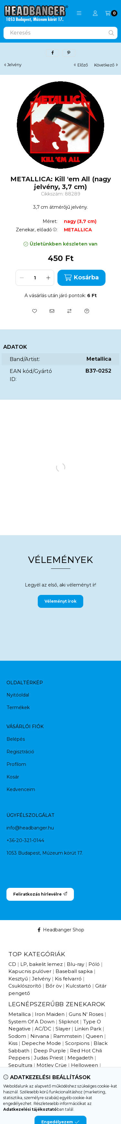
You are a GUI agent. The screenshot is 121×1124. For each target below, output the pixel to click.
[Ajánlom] (51, 311)
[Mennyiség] (34, 278)
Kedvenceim (20, 789)
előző (81, 65)
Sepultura (20, 1065)
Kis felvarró (68, 979)
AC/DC (43, 1029)
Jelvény (14, 65)
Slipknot (69, 1022)
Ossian (16, 1072)
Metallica (19, 1014)
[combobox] (60, 32)
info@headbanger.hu (30, 828)
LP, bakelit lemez (41, 964)
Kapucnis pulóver (29, 971)
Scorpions (77, 1043)
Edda (34, 1072)
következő (106, 65)
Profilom (16, 764)
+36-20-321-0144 (25, 840)
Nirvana (39, 1036)
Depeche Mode (41, 1043)
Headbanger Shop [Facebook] (60, 930)
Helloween (84, 1065)
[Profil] (95, 13)
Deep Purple (50, 1051)
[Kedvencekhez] (34, 311)
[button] (79, 13)
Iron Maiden (50, 1014)
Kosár (12, 777)
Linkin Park (88, 1029)
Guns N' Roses (86, 1014)
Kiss (12, 1043)
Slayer (62, 1029)
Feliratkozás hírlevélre (40, 894)
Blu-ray (75, 964)
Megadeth (80, 1058)
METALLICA (78, 230)
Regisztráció (20, 752)
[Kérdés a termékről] (86, 311)
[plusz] (48, 278)
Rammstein (67, 1036)
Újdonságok (23, 1093)
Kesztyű (18, 979)
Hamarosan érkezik (66, 1093)
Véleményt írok (60, 601)
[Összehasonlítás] (69, 311)
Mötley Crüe (51, 1065)
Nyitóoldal (17, 695)
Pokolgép (57, 1072)
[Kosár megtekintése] (111, 13)
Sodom (17, 1036)
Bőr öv (53, 986)
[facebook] (52, 53)
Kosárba (81, 277)
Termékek (18, 707)
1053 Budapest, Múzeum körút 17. (44, 853)
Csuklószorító (24, 986)
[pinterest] (68, 53)
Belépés (15, 739)
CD (12, 964)
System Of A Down (31, 1022)
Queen (94, 1036)
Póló (94, 964)
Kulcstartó (78, 986)
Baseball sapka (74, 971)
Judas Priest (48, 1058)
